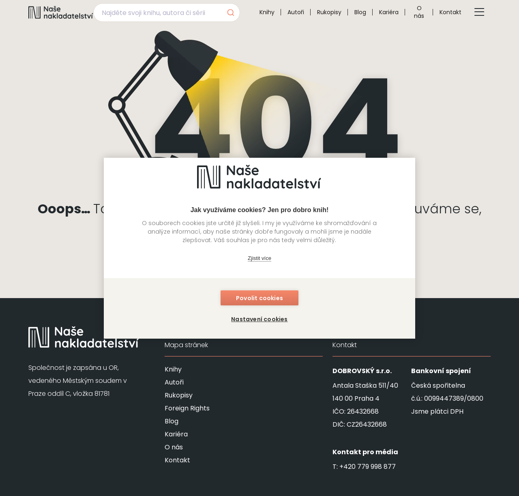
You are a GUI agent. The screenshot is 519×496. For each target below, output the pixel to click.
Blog (360, 12)
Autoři (295, 12)
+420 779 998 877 (367, 466)
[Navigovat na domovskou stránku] (60, 12)
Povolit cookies (259, 298)
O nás (419, 12)
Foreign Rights (187, 408)
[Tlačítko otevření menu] (479, 12)
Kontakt (450, 12)
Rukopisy (329, 12)
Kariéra (389, 12)
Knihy (267, 12)
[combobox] (166, 12)
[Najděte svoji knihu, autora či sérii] (157, 12)
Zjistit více (259, 258)
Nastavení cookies (259, 319)
